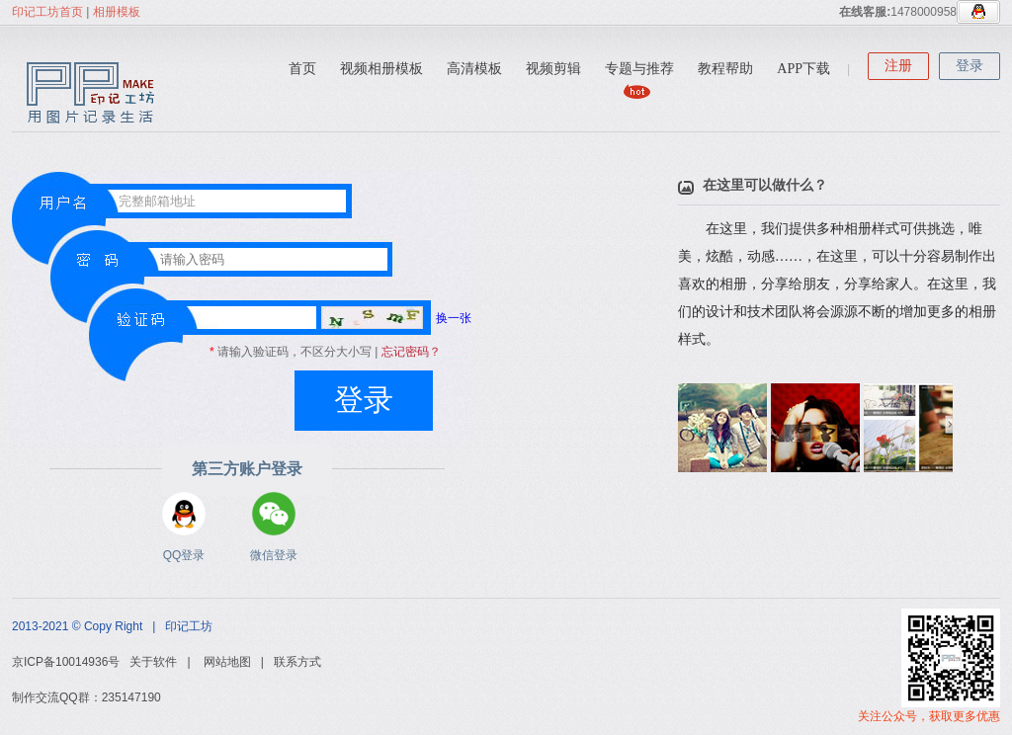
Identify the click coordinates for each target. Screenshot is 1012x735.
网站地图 (227, 662)
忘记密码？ (411, 352)
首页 (302, 68)
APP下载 (803, 68)
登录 (969, 65)
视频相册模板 (381, 68)
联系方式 (297, 662)
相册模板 (116, 12)
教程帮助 (725, 68)
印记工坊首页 (47, 12)
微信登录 (273, 513)
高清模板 (474, 68)
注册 (898, 65)
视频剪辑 (553, 68)
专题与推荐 (639, 68)
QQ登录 (184, 513)
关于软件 (153, 662)
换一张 (396, 318)
